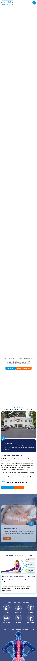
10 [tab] (31, 546)
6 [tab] (20, 546)
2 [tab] (9, 546)
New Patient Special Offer (23, 368)
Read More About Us (7, 488)
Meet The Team (10, 368)
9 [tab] (28, 546)
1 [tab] (6, 546)
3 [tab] (11, 546)
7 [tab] (23, 546)
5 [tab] (17, 546)
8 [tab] (25, 546)
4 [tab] (14, 546)
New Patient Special (17, 482)
